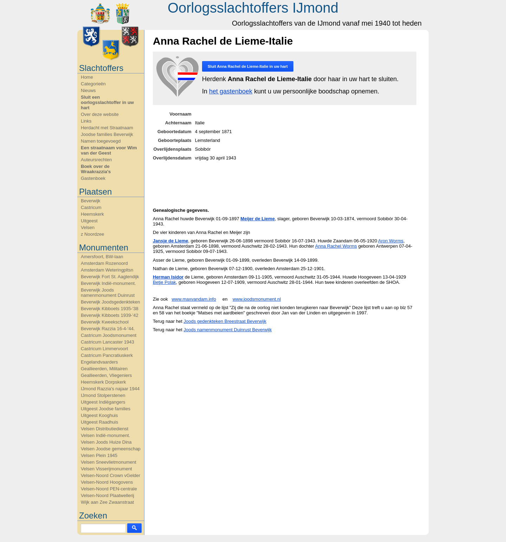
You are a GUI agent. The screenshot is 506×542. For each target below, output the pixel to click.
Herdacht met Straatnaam (107, 127)
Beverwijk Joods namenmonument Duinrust (108, 292)
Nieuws (88, 90)
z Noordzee (92, 234)
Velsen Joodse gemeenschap (111, 448)
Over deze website (100, 114)
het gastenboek (230, 91)
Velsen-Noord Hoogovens (107, 482)
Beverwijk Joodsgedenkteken (110, 302)
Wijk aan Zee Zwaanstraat (107, 502)
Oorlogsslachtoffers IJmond (253, 7)
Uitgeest (89, 220)
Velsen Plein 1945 (99, 455)
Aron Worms (390, 240)
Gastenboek (93, 178)
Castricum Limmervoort (104, 348)
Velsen (88, 227)
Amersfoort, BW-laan (102, 256)
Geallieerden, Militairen (104, 368)
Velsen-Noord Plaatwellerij (107, 495)
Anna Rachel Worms (336, 246)
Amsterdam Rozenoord (104, 263)
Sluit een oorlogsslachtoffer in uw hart (107, 102)
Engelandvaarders (99, 362)
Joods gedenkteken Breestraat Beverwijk (224, 321)
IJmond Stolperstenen (103, 395)
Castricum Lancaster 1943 (107, 342)
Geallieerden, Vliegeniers (106, 375)
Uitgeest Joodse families (105, 408)
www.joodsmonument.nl (257, 299)
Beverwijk (90, 200)
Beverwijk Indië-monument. (108, 283)
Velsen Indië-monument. (105, 435)
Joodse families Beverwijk (107, 134)
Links (86, 121)
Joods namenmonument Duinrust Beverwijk (227, 329)
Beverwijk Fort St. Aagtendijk (110, 276)
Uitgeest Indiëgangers (103, 402)
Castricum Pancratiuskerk (107, 355)
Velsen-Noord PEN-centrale (109, 488)
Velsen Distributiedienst (104, 428)
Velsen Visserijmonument (106, 468)
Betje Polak (164, 282)
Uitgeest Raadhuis (99, 422)
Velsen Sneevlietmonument (108, 462)
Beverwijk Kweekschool (105, 322)
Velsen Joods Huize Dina (106, 442)
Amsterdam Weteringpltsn (107, 270)
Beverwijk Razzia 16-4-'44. (108, 328)
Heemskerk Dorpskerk (103, 382)
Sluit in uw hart (248, 66)
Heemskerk (92, 214)
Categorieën (93, 83)
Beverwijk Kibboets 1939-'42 (109, 315)
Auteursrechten (96, 159)
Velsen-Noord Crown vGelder (110, 475)
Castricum (91, 207)
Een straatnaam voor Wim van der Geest (109, 150)
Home (87, 77)
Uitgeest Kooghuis (99, 415)
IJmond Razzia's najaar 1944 (110, 388)
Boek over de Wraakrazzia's (96, 169)
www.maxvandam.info (193, 299)
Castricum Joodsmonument (108, 335)
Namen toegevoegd (101, 141)
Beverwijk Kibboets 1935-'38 (109, 308)
